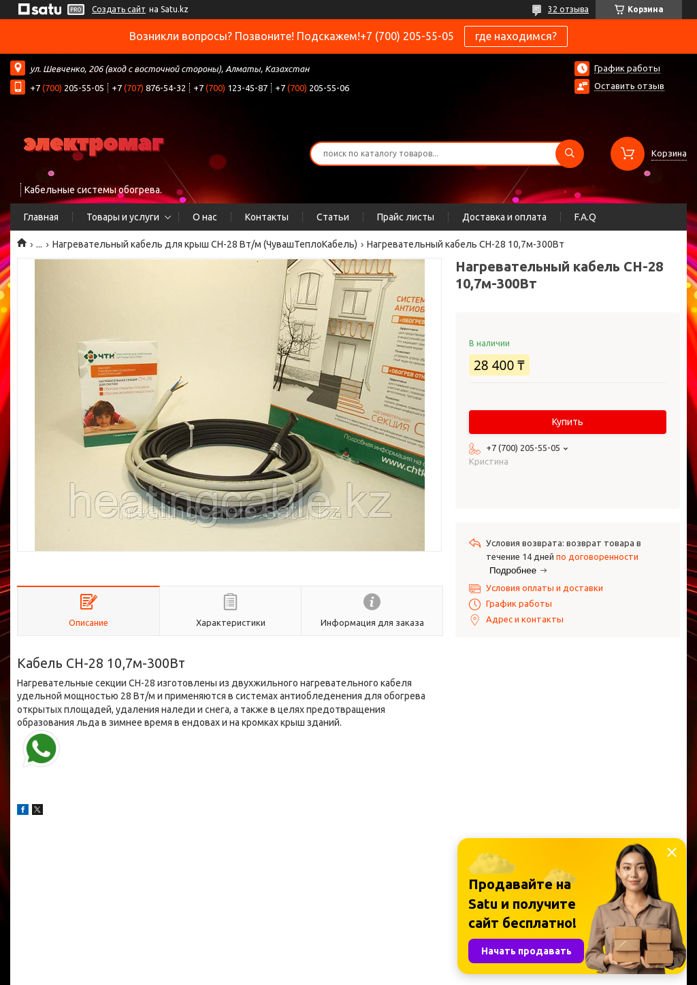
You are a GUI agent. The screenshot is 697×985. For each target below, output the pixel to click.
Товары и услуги (122, 217)
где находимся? (516, 36)
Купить (567, 421)
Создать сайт (119, 9)
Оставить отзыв (629, 85)
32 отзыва (568, 9)
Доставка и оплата (504, 217)
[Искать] (569, 153)
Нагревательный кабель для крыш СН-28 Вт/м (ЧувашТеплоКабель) (204, 244)
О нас (205, 217)
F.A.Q (585, 217)
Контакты (267, 217)
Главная (41, 217)
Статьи (333, 217)
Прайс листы (405, 217)
